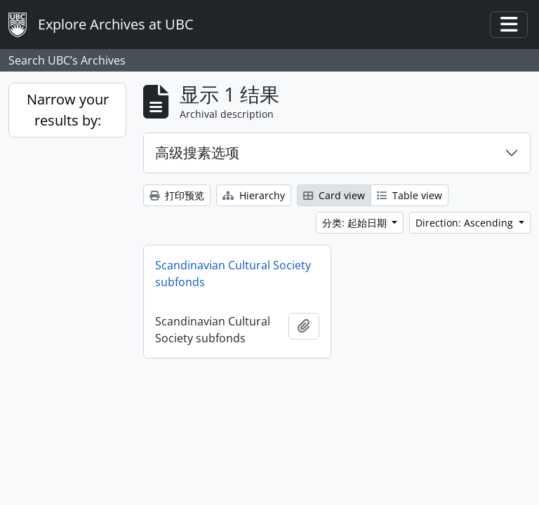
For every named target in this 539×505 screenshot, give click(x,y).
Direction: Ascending (465, 222)
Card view (334, 195)
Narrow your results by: (68, 110)
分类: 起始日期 (356, 222)
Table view (409, 195)
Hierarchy (253, 195)
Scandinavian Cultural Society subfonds (233, 273)
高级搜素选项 (197, 152)
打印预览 (176, 195)
